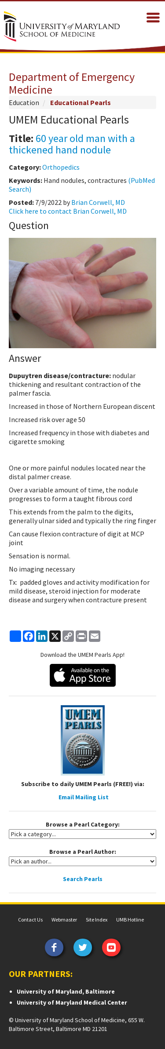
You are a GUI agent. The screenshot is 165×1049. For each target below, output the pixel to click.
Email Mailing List (84, 797)
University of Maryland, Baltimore (66, 991)
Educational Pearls (80, 102)
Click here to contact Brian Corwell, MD (68, 211)
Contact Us (30, 919)
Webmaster (64, 919)
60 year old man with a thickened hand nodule (72, 144)
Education (24, 102)
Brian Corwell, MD (98, 202)
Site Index (96, 919)
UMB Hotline (130, 919)
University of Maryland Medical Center (72, 1002)
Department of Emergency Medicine (72, 83)
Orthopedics (61, 167)
